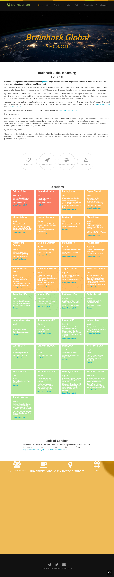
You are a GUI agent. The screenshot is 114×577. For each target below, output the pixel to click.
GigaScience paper (14, 107)
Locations (67, 5)
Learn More (64, 210)
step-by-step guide (103, 104)
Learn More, (15, 205)
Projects (78, 5)
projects (45, 82)
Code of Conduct (102, 5)
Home (40, 5)
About (48, 5)
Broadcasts (88, 5)
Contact (22, 205)
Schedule (57, 5)
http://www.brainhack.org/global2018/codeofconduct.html (45, 450)
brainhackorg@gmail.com (68, 110)
